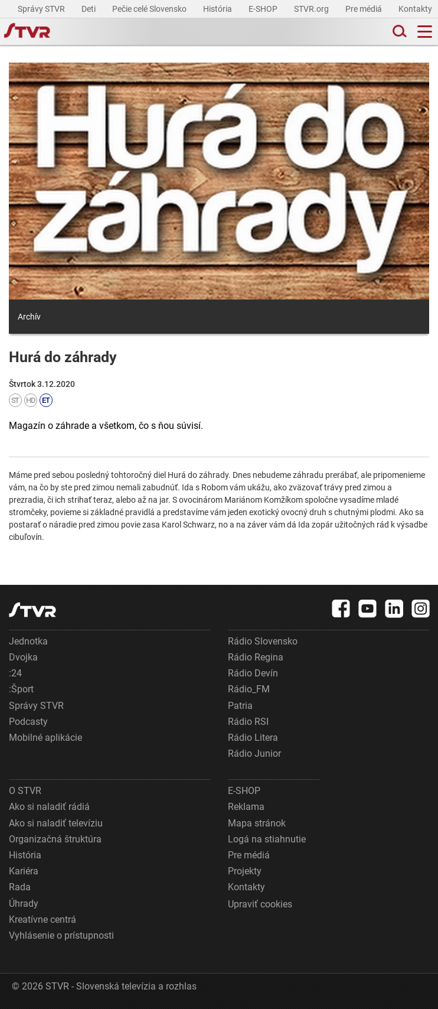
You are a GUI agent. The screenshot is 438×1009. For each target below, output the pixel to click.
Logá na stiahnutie (267, 839)
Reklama (246, 806)
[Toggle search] (398, 31)
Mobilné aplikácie (45, 737)
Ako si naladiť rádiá (49, 806)
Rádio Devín (253, 673)
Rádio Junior (254, 753)
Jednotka (28, 641)
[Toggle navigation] (424, 31)
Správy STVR (42, 9)
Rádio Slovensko (263, 641)
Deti (89, 9)
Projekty (245, 871)
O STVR (25, 790)
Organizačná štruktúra (55, 839)
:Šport (21, 689)
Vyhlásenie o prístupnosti (61, 935)
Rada (20, 887)
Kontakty (415, 9)
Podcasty (28, 721)
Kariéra (23, 871)
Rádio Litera (253, 737)
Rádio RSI (248, 721)
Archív (29, 316)
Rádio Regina (255, 657)
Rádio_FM (249, 689)
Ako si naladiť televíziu (56, 823)
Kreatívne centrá (42, 919)
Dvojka (23, 657)
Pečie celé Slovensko (150, 9)
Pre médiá (364, 9)
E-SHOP (264, 9)
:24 (15, 673)
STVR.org (312, 9)
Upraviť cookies (260, 904)
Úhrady (23, 903)
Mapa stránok (257, 823)
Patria (240, 705)
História (218, 9)
